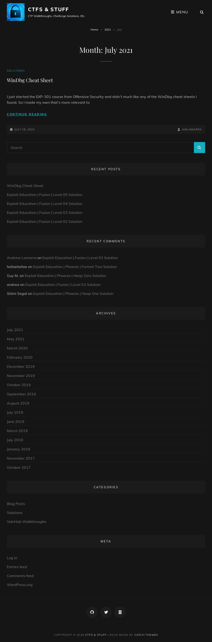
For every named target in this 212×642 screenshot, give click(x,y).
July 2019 (15, 412)
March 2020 (17, 348)
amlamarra (192, 129)
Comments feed (20, 575)
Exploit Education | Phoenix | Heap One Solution (73, 293)
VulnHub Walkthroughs (26, 521)
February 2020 (20, 357)
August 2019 (18, 403)
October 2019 (19, 384)
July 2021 (15, 329)
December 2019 (21, 366)
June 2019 (15, 421)
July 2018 (15, 440)
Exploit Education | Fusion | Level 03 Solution (44, 212)
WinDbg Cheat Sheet (30, 80)
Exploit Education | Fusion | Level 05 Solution (44, 194)
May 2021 (16, 339)
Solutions (16, 70)
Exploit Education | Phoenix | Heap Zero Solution (65, 275)
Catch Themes (146, 634)
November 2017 (21, 458)
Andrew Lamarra (21, 257)
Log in (12, 557)
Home (94, 29)
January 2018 (18, 449)
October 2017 (19, 467)
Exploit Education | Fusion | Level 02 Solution (44, 221)
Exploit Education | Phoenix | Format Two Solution (75, 266)
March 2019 (17, 430)
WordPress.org (20, 584)
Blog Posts (16, 503)
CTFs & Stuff (48, 9)
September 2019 (21, 394)
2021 (108, 29)
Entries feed (17, 566)
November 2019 (21, 375)
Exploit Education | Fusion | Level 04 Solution (44, 203)
